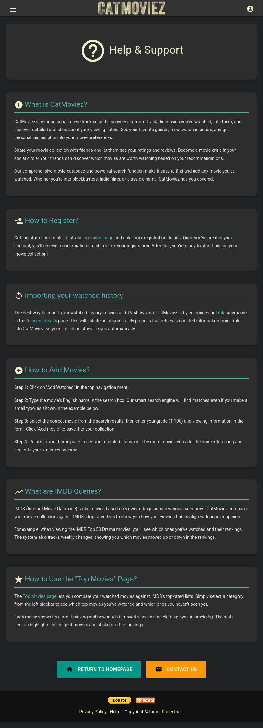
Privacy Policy (93, 711)
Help (114, 711)
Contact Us (176, 669)
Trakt (220, 312)
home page (102, 237)
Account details (41, 320)
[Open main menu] (13, 10)
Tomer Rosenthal (165, 711)
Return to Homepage (99, 669)
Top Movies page (39, 596)
